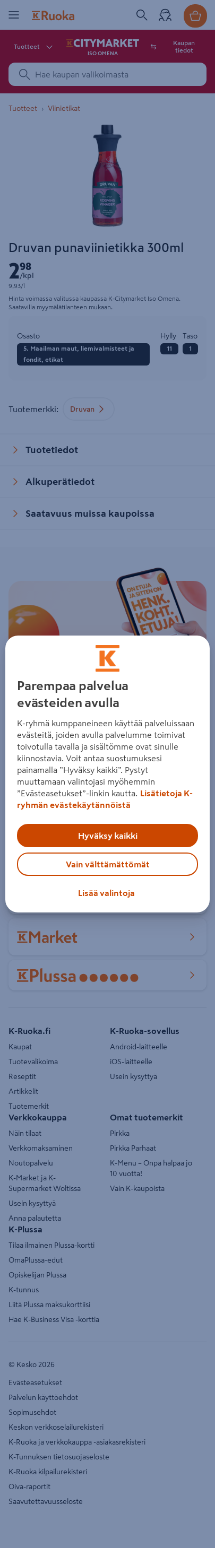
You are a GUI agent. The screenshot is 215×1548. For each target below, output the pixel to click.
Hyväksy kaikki (107, 835)
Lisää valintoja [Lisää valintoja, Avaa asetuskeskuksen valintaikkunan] (106, 893)
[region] (107, 774)
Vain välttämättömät (108, 864)
